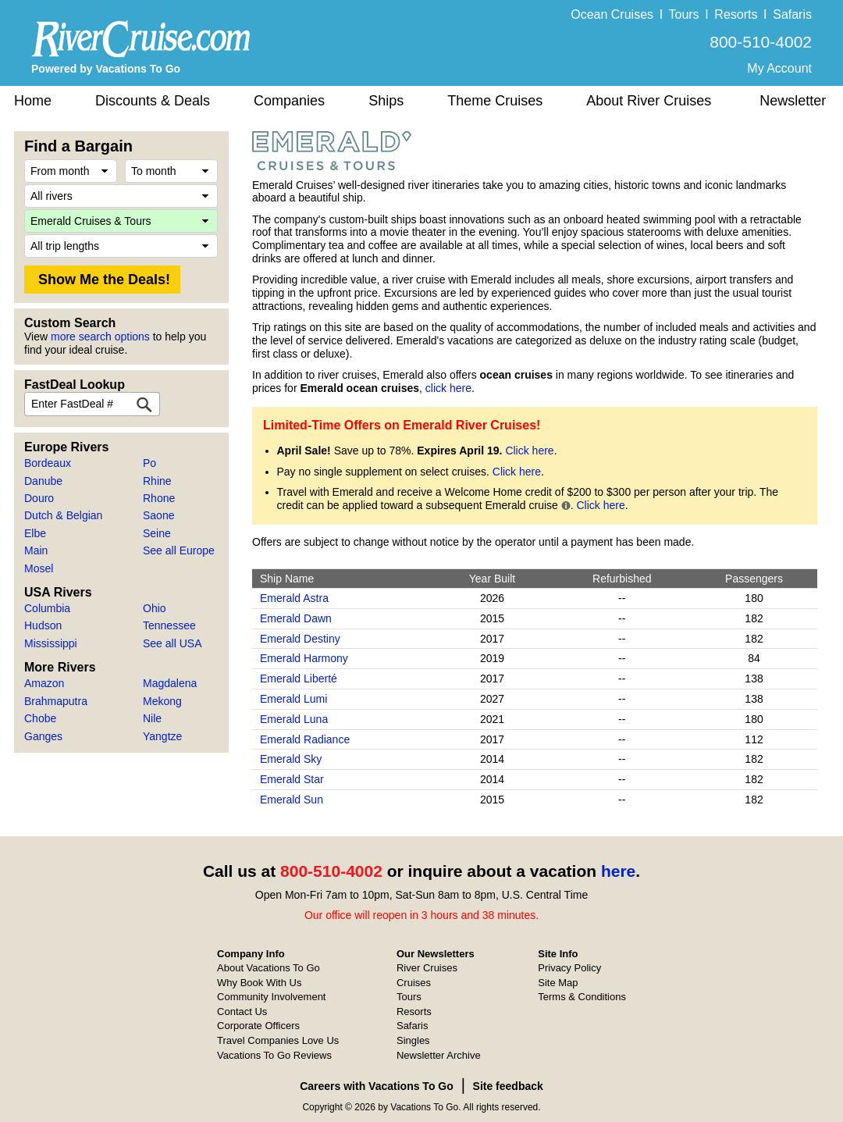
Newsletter (792, 101)
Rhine (157, 481)
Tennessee (169, 625)
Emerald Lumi (293, 699)
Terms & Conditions (582, 997)
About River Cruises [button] (648, 101)
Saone (158, 515)
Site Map (558, 982)
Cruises (414, 982)
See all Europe (179, 550)
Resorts (735, 14)
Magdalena (170, 683)
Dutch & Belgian (63, 515)
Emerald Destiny (300, 638)
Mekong (162, 701)
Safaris (792, 14)
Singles (413, 1040)
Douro (39, 498)
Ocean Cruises (612, 14)
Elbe (35, 533)
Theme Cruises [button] (494, 101)
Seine (157, 533)
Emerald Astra (294, 598)
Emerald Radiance (305, 739)
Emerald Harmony (304, 658)
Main (36, 550)
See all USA (172, 643)
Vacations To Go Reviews (274, 1055)
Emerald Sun (291, 799)
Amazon (44, 683)
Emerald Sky (291, 759)
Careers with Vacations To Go (377, 1086)
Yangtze (162, 736)
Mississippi (50, 643)
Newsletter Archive (439, 1055)
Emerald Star (292, 779)
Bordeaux (47, 463)
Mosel (38, 568)
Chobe (40, 718)
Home (33, 101)
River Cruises (427, 968)
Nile (152, 718)
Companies (289, 101)
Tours (683, 14)
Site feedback (508, 1086)
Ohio (154, 608)
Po (149, 463)
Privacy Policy (569, 968)
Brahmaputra (55, 701)
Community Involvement (271, 997)
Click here (529, 450)
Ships (386, 101)
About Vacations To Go (268, 968)
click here (448, 388)
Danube (43, 481)
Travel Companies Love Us (278, 1040)
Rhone (159, 498)
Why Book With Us (259, 982)
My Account (779, 68)
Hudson (43, 625)
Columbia (47, 608)
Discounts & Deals (152, 101)
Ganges (43, 736)
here (618, 871)
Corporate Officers (258, 1025)
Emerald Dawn (296, 618)
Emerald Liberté (298, 678)
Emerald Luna (294, 719)
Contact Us (242, 1011)
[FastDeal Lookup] (144, 404)
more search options (100, 336)
